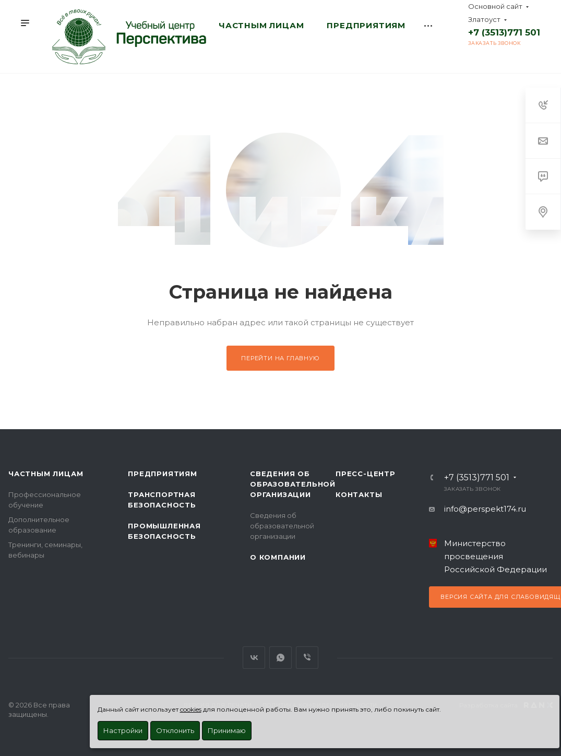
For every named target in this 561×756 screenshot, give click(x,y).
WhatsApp (280, 657)
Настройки (122, 730)
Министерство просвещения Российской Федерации (495, 556)
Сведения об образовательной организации (293, 484)
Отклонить (175, 730)
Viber (307, 657)
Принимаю (227, 730)
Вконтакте (254, 657)
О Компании (278, 557)
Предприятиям (162, 473)
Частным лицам (45, 473)
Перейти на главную (280, 358)
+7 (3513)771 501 (504, 32)
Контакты (359, 494)
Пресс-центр (366, 473)
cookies (190, 709)
